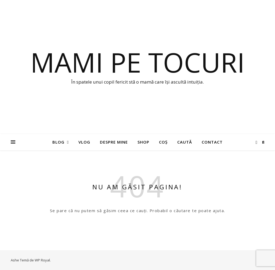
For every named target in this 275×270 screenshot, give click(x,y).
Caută (184, 142)
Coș (163, 142)
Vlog (84, 142)
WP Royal (42, 260)
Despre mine (114, 142)
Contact (212, 142)
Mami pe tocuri (137, 62)
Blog (58, 142)
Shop (143, 142)
